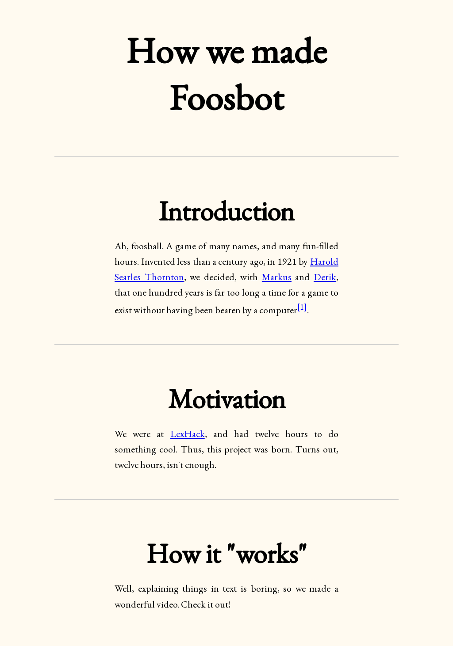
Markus (277, 276)
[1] (302, 307)
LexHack (187, 433)
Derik (325, 276)
